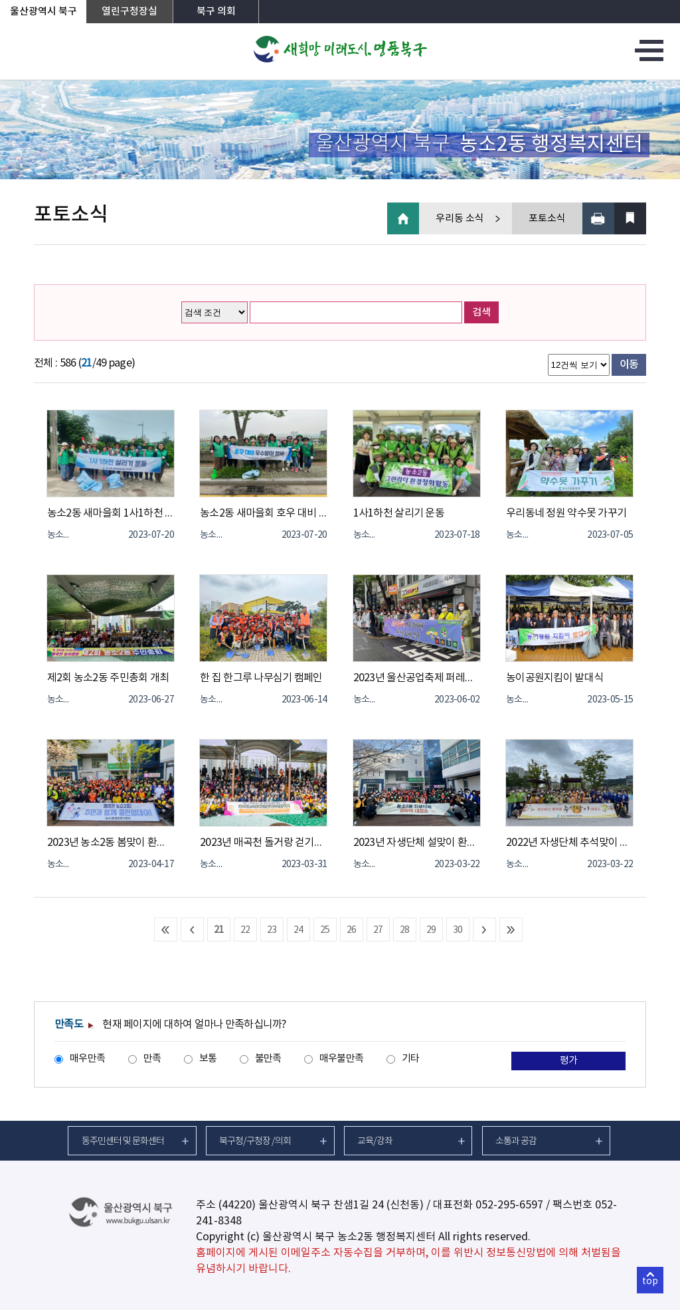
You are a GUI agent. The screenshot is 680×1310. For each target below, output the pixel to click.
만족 (152, 1058)
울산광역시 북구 (43, 11)
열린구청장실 (129, 11)
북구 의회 (216, 11)
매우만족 (87, 1058)
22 (245, 930)
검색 (481, 312)
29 (431, 930)
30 (458, 930)
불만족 (268, 1058)
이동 (629, 364)
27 (378, 930)
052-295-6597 (509, 1205)
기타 (411, 1058)
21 (219, 930)
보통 (208, 1058)
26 (352, 930)
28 (405, 930)
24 (298, 930)
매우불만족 (341, 1058)
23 (272, 930)
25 (325, 930)
